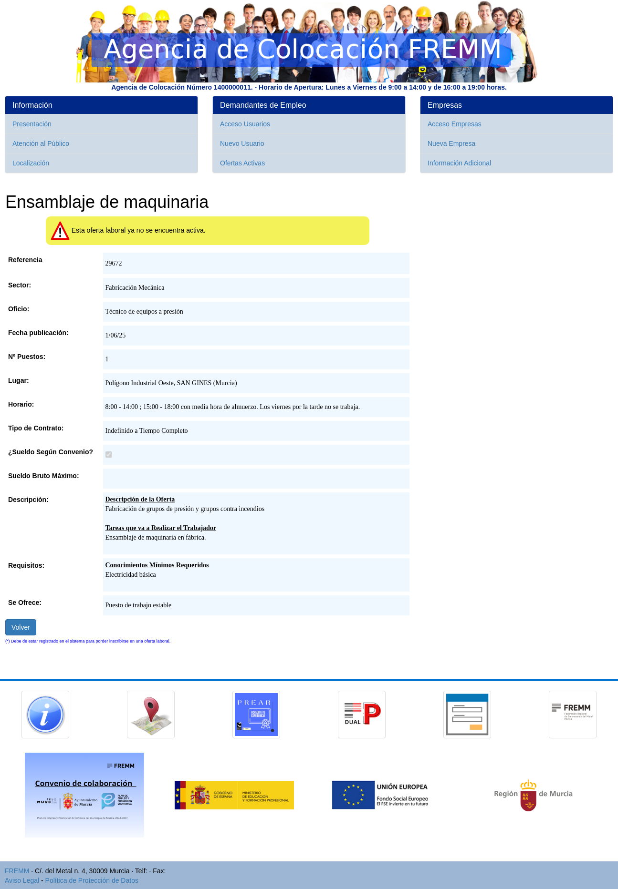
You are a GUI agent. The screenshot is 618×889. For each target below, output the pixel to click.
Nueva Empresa (451, 143)
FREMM (17, 871)
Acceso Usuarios (245, 124)
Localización (30, 163)
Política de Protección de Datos (91, 880)
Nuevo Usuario (242, 143)
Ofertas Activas (242, 163)
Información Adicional (459, 163)
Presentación (32, 124)
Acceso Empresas (455, 124)
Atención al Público (40, 143)
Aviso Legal (22, 880)
